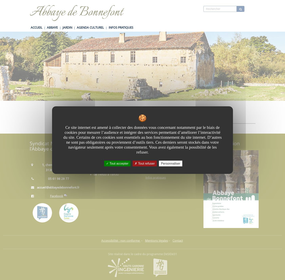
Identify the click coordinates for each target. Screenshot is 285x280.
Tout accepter (117, 163)
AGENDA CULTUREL (90, 27)
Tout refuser (145, 163)
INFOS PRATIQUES (121, 27)
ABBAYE (52, 27)
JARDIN (67, 27)
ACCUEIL (36, 27)
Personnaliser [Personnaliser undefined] (170, 163)
